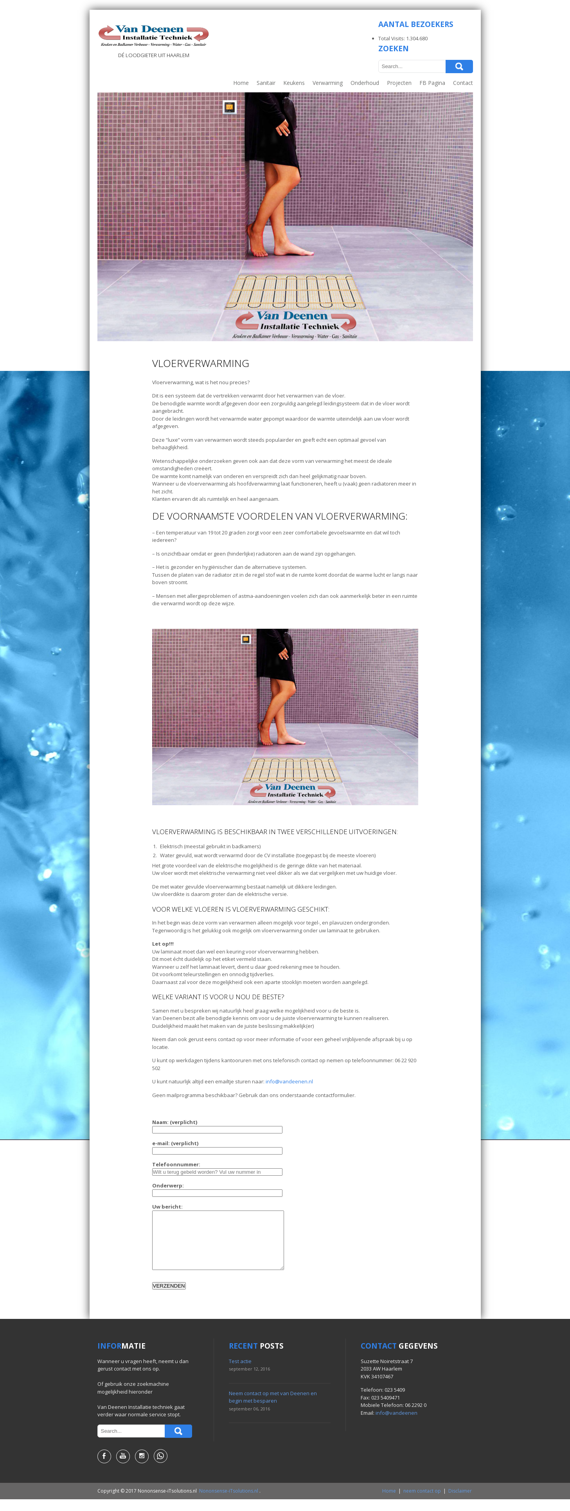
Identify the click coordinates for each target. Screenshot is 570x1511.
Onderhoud (365, 82)
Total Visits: (392, 38)
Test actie (240, 1372)
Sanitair (266, 82)
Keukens (294, 82)
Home (241, 82)
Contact (463, 82)
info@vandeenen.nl (289, 1081)
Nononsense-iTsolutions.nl (228, 1502)
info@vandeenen (396, 1424)
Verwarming (328, 82)
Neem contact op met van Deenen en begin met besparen (273, 1408)
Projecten (399, 82)
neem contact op (422, 1502)
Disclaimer (460, 1502)
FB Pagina (432, 82)
